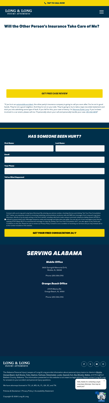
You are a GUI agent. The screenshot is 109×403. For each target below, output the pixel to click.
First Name (9, 143)
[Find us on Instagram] (103, 364)
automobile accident (24, 104)
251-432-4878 (91, 112)
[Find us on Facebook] (84, 364)
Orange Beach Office (54, 283)
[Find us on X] (90, 364)
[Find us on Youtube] (96, 364)
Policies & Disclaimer (11, 391)
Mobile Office (54, 262)
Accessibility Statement (44, 391)
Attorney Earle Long (81, 109)
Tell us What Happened (14, 177)
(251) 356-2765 (57, 275)
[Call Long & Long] (54, 3)
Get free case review (54, 93)
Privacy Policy (45, 223)
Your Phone (9, 166)
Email (7, 154)
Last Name (60, 143)
